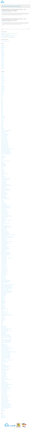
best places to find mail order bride (5, 144)
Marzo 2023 (2, 61)
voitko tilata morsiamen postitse (4, 383)
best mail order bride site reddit (4, 138)
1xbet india (2, 91)
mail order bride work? (3, 274)
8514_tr (2, 104)
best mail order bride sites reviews (4, 140)
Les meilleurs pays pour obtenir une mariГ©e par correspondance (8, 234)
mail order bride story (3, 272)
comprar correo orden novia (4, 180)
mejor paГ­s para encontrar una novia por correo (6, 290)
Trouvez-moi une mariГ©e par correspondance (6, 379)
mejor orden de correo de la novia (4, 289)
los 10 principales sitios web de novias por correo (6, 237)
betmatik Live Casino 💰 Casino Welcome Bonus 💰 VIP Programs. (8, 37)
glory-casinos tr (3, 202)
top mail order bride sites (3, 374)
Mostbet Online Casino (3, 300)
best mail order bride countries (4, 135)
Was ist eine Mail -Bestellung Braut (5, 385)
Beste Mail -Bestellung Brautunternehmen (5, 150)
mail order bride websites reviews (4, 273)
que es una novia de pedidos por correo (5, 342)
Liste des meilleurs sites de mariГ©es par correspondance (7, 236)
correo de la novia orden (3, 181)
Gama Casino (2, 201)
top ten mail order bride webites (4, 378)
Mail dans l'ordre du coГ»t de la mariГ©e (5, 252)
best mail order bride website (4, 141)
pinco (1, 322)
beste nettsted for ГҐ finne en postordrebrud (6, 151)
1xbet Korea (2, 92)
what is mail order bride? (3, 394)
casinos (2, 175)
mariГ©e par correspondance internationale (5, 280)
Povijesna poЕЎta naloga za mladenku (5, 334)
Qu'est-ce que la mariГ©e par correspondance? (6, 341)
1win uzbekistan (3, 82)
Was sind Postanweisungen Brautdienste (5, 388)
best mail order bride (3, 132)
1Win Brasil (2, 76)
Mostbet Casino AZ (3, 297)
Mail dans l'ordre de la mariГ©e (4, 251)
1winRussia (2, 83)
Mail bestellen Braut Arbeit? (4, 245)
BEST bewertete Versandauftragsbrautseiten (6, 130)
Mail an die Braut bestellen (4, 244)
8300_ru (2, 102)
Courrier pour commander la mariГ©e (5, 184)
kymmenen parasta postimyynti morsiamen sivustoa (6, 226)
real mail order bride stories (4, 344)
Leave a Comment (3, 21)
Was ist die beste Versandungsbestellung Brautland (6, 384)
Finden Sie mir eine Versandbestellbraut (5, 198)
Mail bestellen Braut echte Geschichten (5, 246)
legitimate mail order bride (4, 230)
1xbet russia (2, 95)
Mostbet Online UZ (3, 301)
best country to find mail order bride (5, 131)
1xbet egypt (2, 90)
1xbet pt (2, 94)
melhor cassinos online (3, 293)
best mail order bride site (3, 137)
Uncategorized (7, 21)
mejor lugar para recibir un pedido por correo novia (6, 288)
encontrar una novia (3, 195)
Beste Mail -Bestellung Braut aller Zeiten (5, 149)
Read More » (3, 16)
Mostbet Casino (3, 296)
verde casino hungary (3, 381)
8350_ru (2, 103)
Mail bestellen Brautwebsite (4, 249)
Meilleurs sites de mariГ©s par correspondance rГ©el (6, 287)
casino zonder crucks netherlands (4, 173)
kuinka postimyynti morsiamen (4, 225)
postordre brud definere (3, 332)
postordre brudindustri (3, 333)
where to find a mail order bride (4, 399)
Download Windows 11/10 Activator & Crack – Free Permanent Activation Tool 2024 (14, 10)
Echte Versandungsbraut (3, 192)
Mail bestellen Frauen (3, 250)
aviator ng (2, 124)
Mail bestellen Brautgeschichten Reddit (5, 248)
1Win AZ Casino (3, 75)
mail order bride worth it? (4, 275)
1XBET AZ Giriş (2, 87)
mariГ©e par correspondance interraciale (5, 281)
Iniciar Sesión (2, 414)
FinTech (2, 199)
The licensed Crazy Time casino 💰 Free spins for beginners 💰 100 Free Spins (9, 33)
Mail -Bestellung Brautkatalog (4, 242)
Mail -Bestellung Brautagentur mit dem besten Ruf (6, 241)
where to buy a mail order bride (4, 398)
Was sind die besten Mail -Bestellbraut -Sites (6, 387)
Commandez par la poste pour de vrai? (5, 179)
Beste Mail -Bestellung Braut (4, 147)
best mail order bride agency (4, 133)
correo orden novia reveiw (4, 182)
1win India (2, 79)
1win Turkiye (2, 81)
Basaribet (2, 127)
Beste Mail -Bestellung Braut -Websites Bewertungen (7, 148)
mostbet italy (2, 299)
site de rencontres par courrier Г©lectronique (6, 350)
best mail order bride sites (4, 139)
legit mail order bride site (3, 228)
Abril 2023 (2, 60)
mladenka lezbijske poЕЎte (4, 294)
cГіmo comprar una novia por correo (5, 188)
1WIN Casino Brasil (3, 78)
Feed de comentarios (3, 416)
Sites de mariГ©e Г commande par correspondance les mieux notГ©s (8, 351)
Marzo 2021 (2, 68)
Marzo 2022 (2, 67)
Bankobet (2, 126)
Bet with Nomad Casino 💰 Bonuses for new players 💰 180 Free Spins (8, 35)
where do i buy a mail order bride (4, 397)
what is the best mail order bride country (5, 395)
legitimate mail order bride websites (5, 232)
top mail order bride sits (3, 375)
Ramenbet (2, 343)
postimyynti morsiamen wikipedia (4, 331)
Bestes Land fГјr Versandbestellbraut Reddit (6, 153)
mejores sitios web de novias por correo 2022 (6, 292)
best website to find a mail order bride (5, 146)
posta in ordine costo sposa (4, 326)
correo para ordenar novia (4, 183)
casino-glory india (3, 174)
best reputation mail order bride (4, 145)
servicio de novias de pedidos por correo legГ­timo (6, 347)
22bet (1, 97)
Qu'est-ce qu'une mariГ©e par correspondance (6, 339)
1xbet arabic (2, 85)
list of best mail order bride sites (4, 235)
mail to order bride (3, 276)
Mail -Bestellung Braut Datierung (4, 239)
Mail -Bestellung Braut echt (4, 240)
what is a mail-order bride (4, 392)
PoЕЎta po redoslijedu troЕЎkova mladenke (5, 335)
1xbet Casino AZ (3, 88)
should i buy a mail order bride (4, 349)
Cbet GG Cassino (3, 177)
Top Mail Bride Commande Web (4, 370)
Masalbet (2, 283)
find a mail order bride (3, 196)
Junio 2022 (2, 66)
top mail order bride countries (4, 372)
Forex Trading (2, 200)
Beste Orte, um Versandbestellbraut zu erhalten (6, 152)
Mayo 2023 (2, 59)
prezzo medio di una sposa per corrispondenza (6, 336)
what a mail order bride (3, 389)
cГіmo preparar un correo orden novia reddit (5, 189)
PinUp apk (2, 323)
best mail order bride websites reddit (5, 142)
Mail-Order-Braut (3, 278)
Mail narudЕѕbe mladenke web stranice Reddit (6, 253)
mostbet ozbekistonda (3, 302)
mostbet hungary (3, 298)
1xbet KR (2, 93)
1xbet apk (2, 84)
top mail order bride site (3, 373)
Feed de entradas (3, 415)
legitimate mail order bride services (5, 231)
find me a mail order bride (4, 197)
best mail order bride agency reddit (5, 134)
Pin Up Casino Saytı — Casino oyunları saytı (5, 34)
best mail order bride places (4, 136)
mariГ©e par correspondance (4, 279)
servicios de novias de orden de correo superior (6, 348)
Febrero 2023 (2, 62)
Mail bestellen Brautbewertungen (4, 247)
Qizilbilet (2, 338)
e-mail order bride (3, 191)
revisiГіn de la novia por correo (4, 346)
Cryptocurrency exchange (4, 186)
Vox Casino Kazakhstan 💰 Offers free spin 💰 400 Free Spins (7, 36)
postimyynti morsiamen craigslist (4, 329)
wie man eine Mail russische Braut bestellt (5, 400)
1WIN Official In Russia (3, 80)
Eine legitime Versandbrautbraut (4, 193)
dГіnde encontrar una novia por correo (5, 190)
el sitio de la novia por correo (4, 194)
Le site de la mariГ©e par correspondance (5, 227)
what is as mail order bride (4, 393)
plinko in (2, 325)
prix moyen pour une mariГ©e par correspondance (6, 337)
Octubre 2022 (2, 65)
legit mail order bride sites (4, 229)
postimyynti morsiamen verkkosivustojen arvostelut (6, 330)
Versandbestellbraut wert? (4, 382)
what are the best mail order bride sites (5, 390)
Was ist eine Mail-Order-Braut (4, 386)
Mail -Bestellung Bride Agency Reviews (5, 243)
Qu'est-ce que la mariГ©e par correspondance (6, 340)
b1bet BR (2, 125)
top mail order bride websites (4, 376)
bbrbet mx (2, 129)
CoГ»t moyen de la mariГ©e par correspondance (6, 185)
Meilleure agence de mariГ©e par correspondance (6, 286)
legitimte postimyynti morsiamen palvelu (5, 233)
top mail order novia (3, 377)
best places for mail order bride (4, 143)
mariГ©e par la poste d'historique (4, 282)
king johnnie (2, 224)
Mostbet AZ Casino (3, 295)
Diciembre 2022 (3, 64)
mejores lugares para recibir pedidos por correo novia (6, 291)
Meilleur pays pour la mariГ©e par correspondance (6, 285)
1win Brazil (2, 77)
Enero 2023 (2, 63)
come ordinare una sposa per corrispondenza (6, 178)
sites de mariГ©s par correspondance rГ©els (6, 352)
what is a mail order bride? (4, 391)
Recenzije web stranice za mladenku (5, 345)
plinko (1, 324)
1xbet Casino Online (3, 89)
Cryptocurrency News (3, 187)
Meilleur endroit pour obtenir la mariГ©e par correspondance (7, 284)
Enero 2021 (2, 69)
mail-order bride (3, 277)
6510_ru (2, 99)
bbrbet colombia (3, 128)
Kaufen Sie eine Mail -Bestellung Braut (5, 223)
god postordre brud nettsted (4, 203)
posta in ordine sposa (3, 327)
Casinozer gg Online (3, 176)
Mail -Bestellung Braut (3, 238)
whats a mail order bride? (4, 396)
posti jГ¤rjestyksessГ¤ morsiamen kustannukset (6, 328)
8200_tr (2, 101)
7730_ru (2, 100)
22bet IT (2, 98)
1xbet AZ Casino (3, 86)
